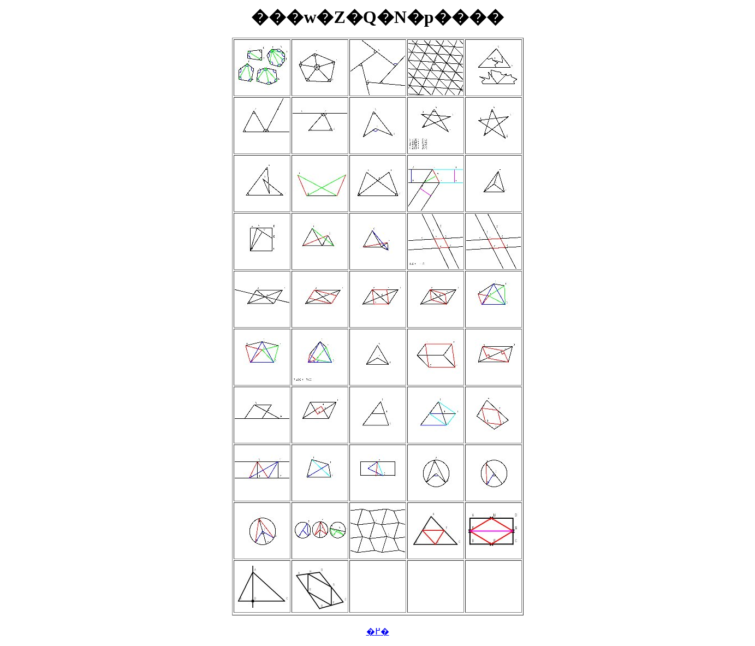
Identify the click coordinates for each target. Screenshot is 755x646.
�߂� (377, 631)
